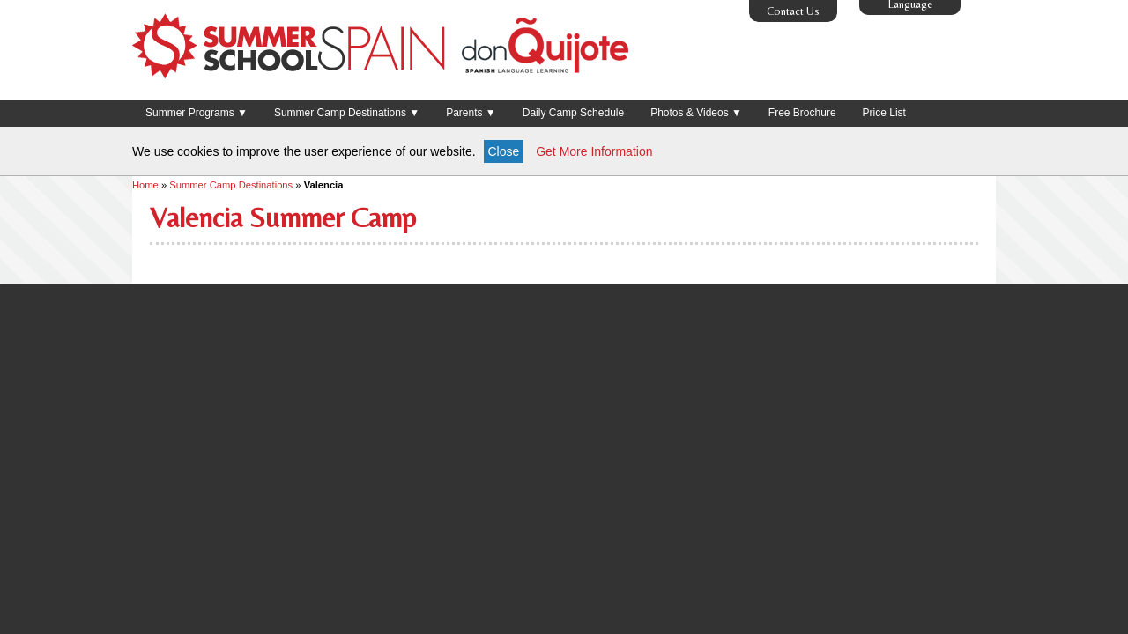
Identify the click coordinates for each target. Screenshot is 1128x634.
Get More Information (594, 151)
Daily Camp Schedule (573, 113)
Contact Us (793, 11)
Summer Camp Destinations (231, 185)
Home (145, 185)
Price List (884, 113)
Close (504, 151)
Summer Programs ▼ (196, 113)
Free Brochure (802, 113)
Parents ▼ (471, 113)
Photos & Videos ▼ (696, 113)
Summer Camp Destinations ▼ (346, 113)
